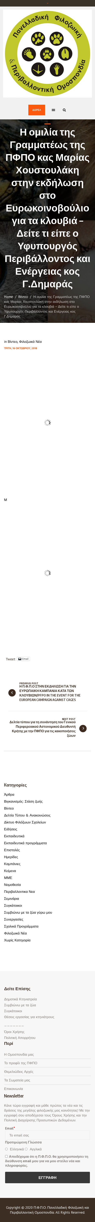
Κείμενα (10, 871)
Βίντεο (23, 296)
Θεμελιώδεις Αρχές (18, 1071)
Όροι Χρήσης (14, 1032)
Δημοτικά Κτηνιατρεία (20, 999)
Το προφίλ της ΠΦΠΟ (20, 1063)
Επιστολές (12, 850)
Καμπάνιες (12, 864)
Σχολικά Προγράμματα (21, 926)
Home (8, 296)
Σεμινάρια (11, 898)
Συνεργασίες (13, 919)
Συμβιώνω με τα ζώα (20, 1005)
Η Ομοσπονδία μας (19, 1054)
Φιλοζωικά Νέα (30, 341)
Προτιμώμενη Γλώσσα (23, 1142)
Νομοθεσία (12, 884)
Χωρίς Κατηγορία (17, 940)
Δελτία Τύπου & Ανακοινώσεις (27, 815)
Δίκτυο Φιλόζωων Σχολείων (25, 822)
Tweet (10, 658)
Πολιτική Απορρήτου (19, 1037)
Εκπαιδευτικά (14, 836)
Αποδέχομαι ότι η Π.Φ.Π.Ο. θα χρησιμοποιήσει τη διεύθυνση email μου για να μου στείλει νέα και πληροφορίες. (46, 1161)
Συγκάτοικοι (13, 905)
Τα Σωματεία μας (17, 1080)
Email (10, 1128)
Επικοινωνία (13, 1088)
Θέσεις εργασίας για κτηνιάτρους (29, 1017)
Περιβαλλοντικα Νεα (19, 891)
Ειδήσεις (10, 829)
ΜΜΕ (8, 877)
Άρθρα (9, 794)
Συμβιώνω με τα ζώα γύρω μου (28, 912)
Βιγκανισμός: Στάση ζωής (23, 801)
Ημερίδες (11, 857)
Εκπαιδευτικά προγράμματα (25, 843)
